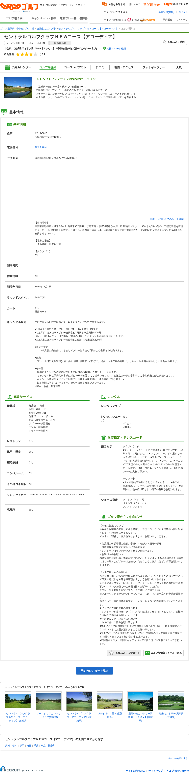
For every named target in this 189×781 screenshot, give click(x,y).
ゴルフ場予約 (14, 18)
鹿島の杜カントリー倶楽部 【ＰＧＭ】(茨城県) (140, 717)
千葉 (36, 745)
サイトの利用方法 (135, 770)
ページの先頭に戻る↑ (178, 758)
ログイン (183, 12)
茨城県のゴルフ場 (46, 28)
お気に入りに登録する (124, 652)
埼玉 (29, 745)
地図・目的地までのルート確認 (167, 219)
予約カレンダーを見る (94, 670)
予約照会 (167, 19)
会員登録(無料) (166, 12)
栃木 (14, 745)
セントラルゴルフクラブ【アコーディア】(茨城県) (79, 717)
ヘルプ (136, 4)
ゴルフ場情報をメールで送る (163, 652)
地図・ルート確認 (116, 48)
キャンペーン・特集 (43, 18)
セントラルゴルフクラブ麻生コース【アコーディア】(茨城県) (18, 717)
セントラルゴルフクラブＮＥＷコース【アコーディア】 (88, 28)
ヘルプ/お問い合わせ (178, 770)
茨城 (7, 745)
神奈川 (51, 745)
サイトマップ (155, 770)
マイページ (182, 19)
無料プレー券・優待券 (74, 18)
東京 (43, 745)
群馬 (21, 745)
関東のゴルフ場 (25, 28)
